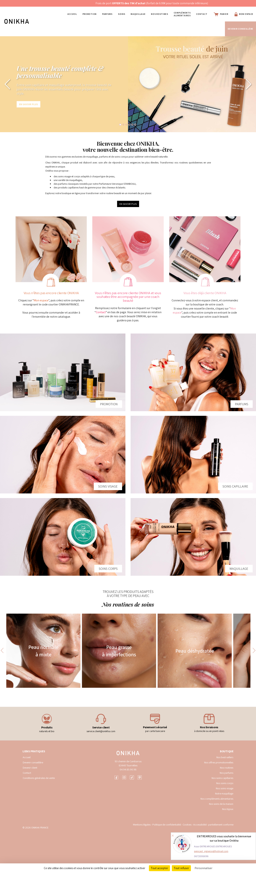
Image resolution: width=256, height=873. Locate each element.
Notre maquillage (224, 793)
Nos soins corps (224, 783)
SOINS (121, 14)
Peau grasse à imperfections (119, 651)
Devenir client (30, 767)
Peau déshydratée (195, 650)
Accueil (72, 14)
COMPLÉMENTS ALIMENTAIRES (182, 14)
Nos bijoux (227, 809)
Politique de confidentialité (166, 824)
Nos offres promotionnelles (218, 762)
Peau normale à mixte (43, 651)
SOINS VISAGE (108, 486)
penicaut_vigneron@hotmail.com (211, 851)
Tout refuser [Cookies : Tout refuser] (181, 868)
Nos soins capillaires (222, 778)
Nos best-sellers (224, 757)
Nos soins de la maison (221, 804)
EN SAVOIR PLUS (128, 204)
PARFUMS (107, 14)
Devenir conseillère (33, 762)
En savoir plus (28, 104)
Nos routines (226, 767)
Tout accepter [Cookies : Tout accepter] (159, 868)
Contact (201, 14)
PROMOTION (89, 14)
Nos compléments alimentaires (217, 798)
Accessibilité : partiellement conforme (213, 824)
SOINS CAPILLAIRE (235, 486)
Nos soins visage (224, 788)
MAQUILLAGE (138, 14)
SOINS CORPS (108, 568)
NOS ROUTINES (159, 14)
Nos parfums (226, 772)
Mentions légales (142, 824)
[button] (6, 84)
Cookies (187, 824)
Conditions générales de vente (39, 778)
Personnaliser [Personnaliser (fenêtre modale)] (203, 868)
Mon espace (41, 300)
